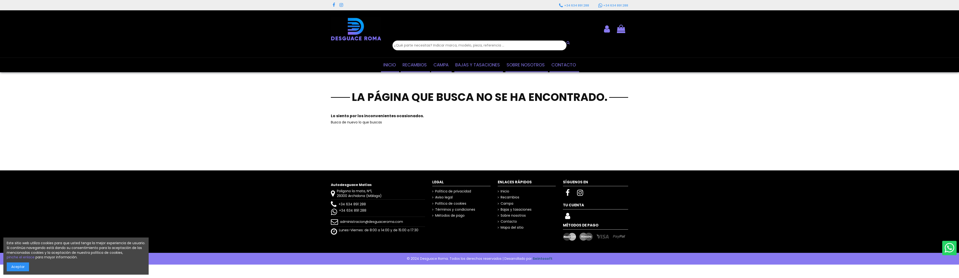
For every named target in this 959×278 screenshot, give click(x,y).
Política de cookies (450, 203)
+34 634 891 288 (352, 204)
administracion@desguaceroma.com (371, 221)
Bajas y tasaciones (516, 209)
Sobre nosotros (513, 215)
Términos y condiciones (455, 209)
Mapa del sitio (512, 227)
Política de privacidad (453, 191)
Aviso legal (444, 197)
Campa (507, 203)
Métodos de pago (450, 215)
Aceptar (18, 266)
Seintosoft (542, 258)
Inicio (505, 191)
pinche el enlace (21, 257)
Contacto (509, 221)
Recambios (510, 197)
